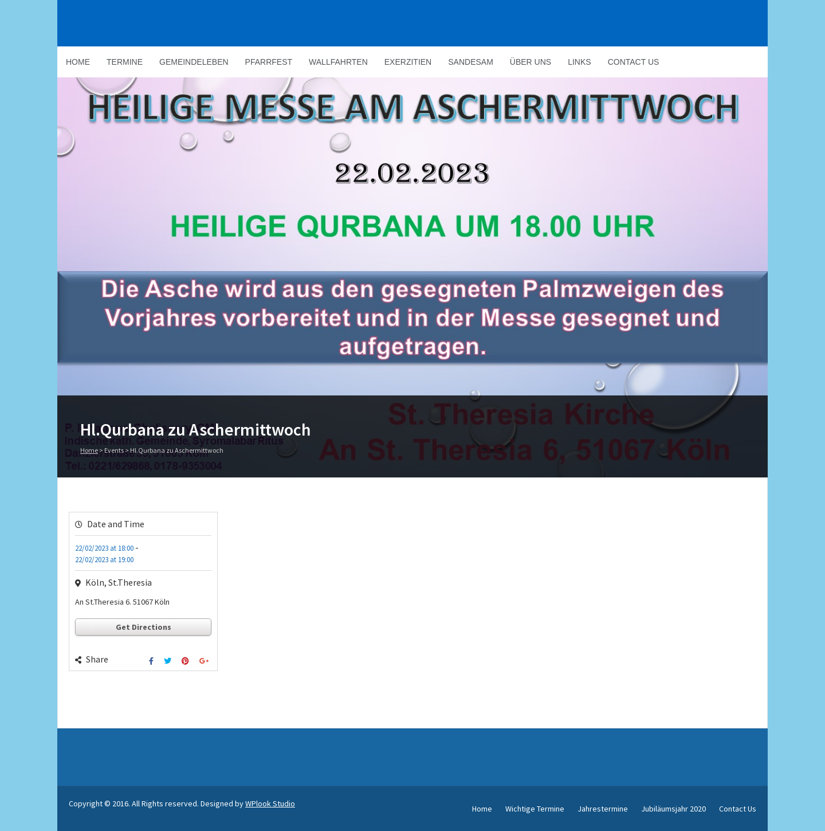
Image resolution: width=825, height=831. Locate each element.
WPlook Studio (270, 803)
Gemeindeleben (194, 61)
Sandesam (470, 61)
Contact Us (633, 61)
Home (78, 61)
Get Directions (143, 627)
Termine (125, 61)
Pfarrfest (268, 61)
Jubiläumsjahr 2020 (673, 808)
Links (579, 61)
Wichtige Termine (534, 808)
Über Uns (530, 61)
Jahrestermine (603, 808)
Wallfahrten (338, 61)
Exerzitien (407, 61)
